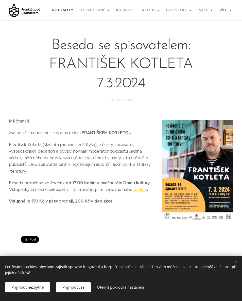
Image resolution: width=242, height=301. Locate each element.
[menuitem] (72, 10)
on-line (140, 189)
